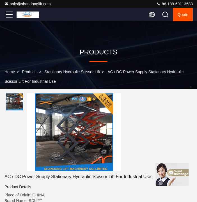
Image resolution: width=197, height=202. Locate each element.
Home (9, 72)
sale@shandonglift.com (27, 4)
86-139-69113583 (174, 4)
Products (29, 72)
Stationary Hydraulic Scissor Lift (72, 72)
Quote (183, 14)
